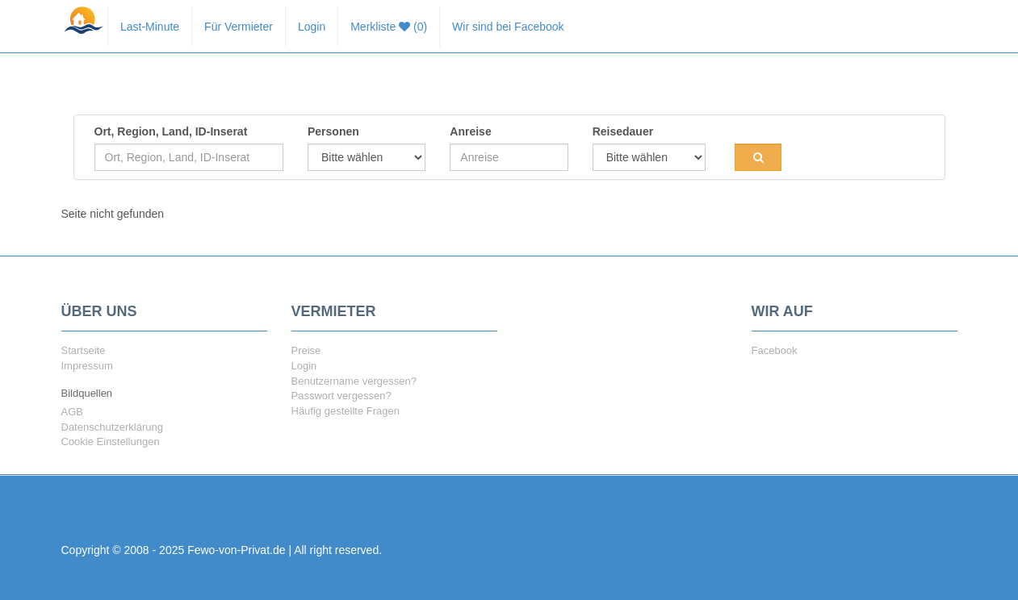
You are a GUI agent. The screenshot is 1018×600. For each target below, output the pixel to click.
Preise (306, 350)
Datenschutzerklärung (112, 427)
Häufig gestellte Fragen (345, 411)
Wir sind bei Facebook (508, 26)
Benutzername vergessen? (354, 381)
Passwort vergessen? (341, 396)
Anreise (470, 131)
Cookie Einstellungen (110, 441)
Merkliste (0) (388, 26)
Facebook (775, 350)
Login (311, 26)
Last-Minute (149, 26)
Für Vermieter (238, 26)
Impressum (87, 366)
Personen (333, 131)
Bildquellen (87, 393)
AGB (72, 412)
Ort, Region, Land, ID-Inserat (171, 131)
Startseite (83, 350)
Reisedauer (623, 131)
